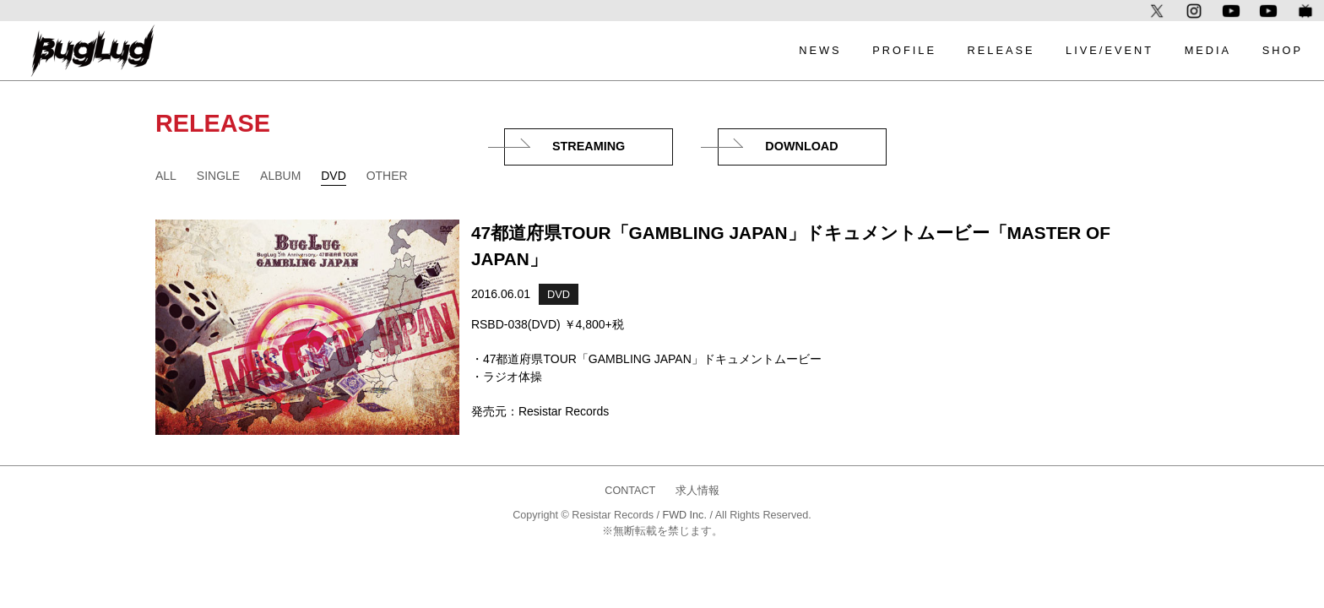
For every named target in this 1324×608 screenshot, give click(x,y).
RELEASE (1000, 50)
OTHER (387, 175)
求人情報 (697, 491)
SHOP (1282, 50)
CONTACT (630, 491)
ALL (165, 175)
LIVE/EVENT (1109, 50)
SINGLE (218, 175)
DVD (333, 175)
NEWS (820, 50)
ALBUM (280, 175)
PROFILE (904, 50)
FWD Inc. (684, 515)
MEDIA (1208, 50)
